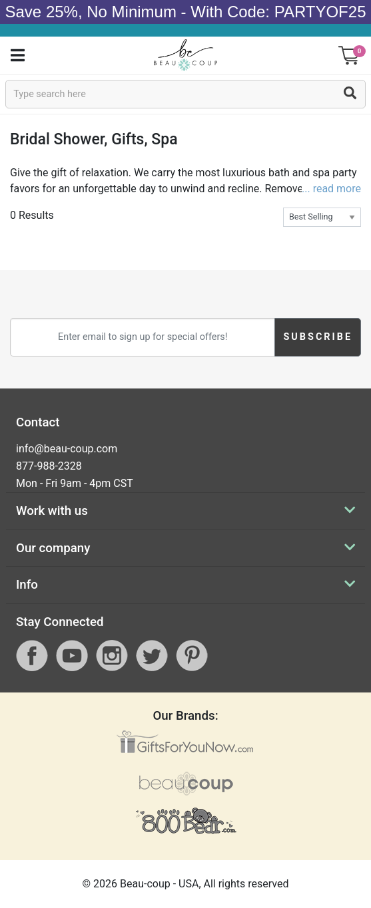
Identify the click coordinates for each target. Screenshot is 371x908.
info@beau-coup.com (66, 448)
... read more (331, 188)
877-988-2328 (49, 466)
